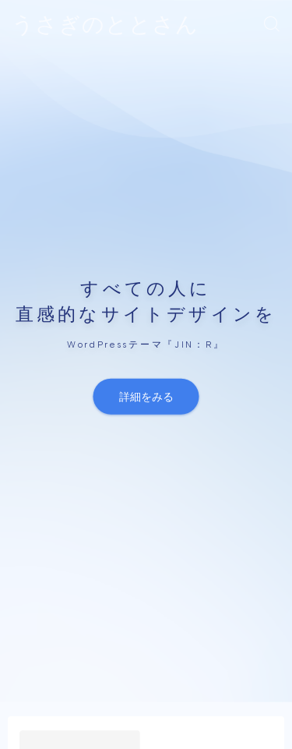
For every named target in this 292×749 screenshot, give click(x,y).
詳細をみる (146, 396)
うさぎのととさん (105, 24)
